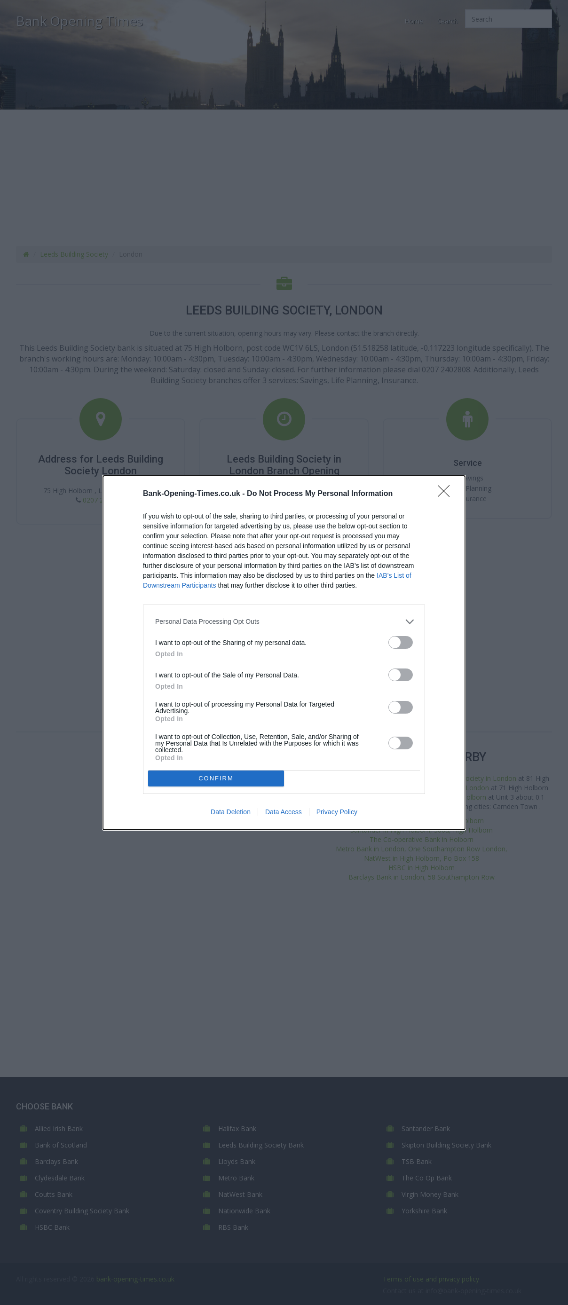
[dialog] (284, 653)
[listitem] (284, 622)
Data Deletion (231, 812)
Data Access (283, 812)
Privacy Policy (336, 812)
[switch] (400, 642)
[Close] (447, 494)
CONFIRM (216, 777)
